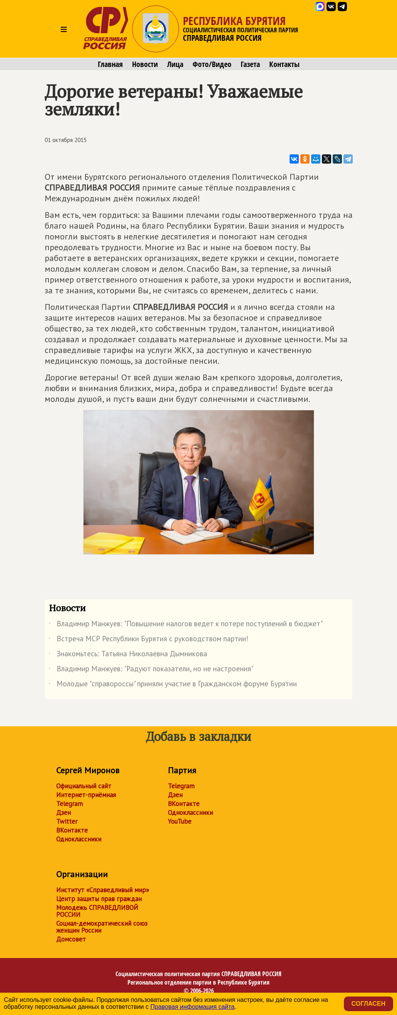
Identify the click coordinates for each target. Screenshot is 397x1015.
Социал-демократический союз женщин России (101, 927)
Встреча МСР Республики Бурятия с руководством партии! (148, 640)
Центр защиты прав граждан (99, 898)
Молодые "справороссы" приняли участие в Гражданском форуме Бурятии (173, 685)
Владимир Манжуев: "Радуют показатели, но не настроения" (151, 670)
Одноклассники (78, 839)
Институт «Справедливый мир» (102, 889)
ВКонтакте (72, 830)
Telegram (69, 803)
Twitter (66, 821)
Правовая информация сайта (192, 1006)
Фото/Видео (212, 64)
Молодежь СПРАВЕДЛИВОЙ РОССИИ (97, 911)
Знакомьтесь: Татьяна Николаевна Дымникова (128, 655)
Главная (110, 64)
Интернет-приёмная (86, 794)
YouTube (179, 821)
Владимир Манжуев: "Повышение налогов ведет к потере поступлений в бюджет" (186, 625)
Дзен (63, 812)
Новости (145, 64)
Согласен (368, 1003)
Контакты (284, 64)
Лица (175, 64)
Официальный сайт (83, 786)
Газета (250, 64)
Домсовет (71, 939)
